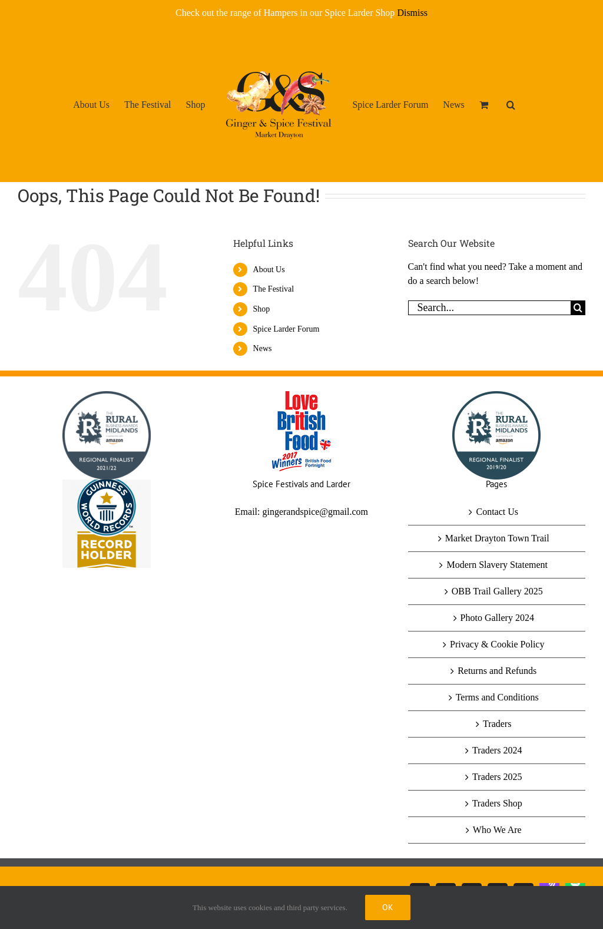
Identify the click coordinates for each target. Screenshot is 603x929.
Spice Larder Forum (286, 329)
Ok (387, 907)
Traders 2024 (497, 750)
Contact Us (497, 512)
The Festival (273, 289)
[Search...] (489, 307)
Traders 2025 (497, 777)
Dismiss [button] (412, 13)
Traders (497, 724)
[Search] (578, 307)
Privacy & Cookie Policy (497, 644)
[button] (510, 104)
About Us (269, 269)
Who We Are (497, 830)
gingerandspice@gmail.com (315, 512)
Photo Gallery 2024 (497, 618)
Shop (261, 309)
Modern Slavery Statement (497, 565)
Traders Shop (497, 803)
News (262, 348)
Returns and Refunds (497, 671)
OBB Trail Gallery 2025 (497, 591)
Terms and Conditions (497, 697)
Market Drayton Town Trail (497, 538)
